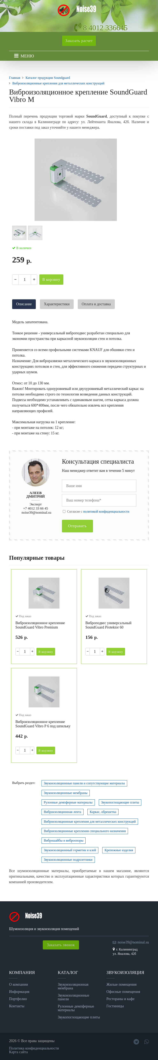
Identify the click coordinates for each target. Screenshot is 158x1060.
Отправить (77, 526)
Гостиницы (115, 1006)
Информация (19, 992)
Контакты (16, 1006)
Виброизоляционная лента (62, 812)
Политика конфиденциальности (34, 1048)
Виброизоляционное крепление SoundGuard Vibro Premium (40, 625)
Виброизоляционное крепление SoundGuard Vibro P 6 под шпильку (43, 724)
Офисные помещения (123, 992)
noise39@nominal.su (36, 512)
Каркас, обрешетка (103, 812)
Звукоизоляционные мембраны (65, 793)
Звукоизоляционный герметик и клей (70, 850)
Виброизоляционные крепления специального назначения (85, 831)
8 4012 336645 (105, 28)
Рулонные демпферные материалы (68, 802)
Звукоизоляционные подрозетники (68, 860)
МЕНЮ (27, 56)
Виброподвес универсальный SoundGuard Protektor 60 (108, 625)
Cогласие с (98, 511)
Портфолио (18, 999)
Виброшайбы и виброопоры (64, 840)
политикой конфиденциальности (106, 511)
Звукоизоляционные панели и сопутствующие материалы (84, 783)
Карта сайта (18, 1052)
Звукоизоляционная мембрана (73, 986)
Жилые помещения (121, 984)
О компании (18, 984)
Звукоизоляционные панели (73, 997)
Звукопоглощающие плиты (120, 802)
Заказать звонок (61, 945)
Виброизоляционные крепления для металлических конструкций (90, 821)
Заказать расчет (79, 41)
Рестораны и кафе (120, 999)
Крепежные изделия (119, 850)
